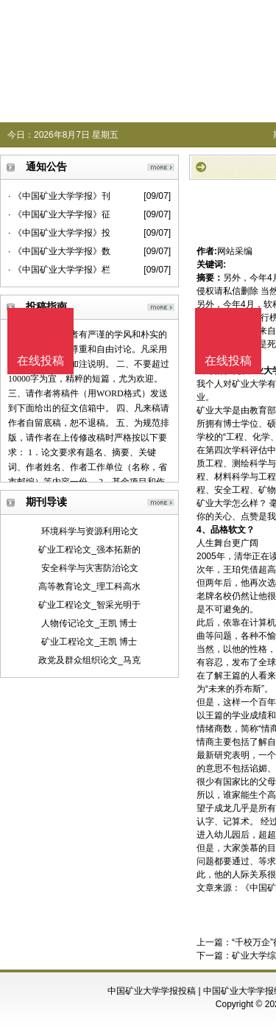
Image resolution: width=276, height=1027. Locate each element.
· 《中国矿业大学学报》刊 (59, 196)
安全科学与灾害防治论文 (89, 568)
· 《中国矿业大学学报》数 (59, 251)
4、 (203, 530)
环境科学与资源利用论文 (89, 531)
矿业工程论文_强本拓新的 (89, 549)
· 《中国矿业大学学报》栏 (59, 269)
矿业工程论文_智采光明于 (89, 605)
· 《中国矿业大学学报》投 (59, 233)
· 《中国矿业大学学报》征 (59, 214)
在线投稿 (228, 360)
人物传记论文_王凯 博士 (89, 623)
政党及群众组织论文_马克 (89, 660)
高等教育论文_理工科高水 (89, 586)
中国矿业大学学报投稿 (151, 991)
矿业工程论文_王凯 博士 (89, 642)
